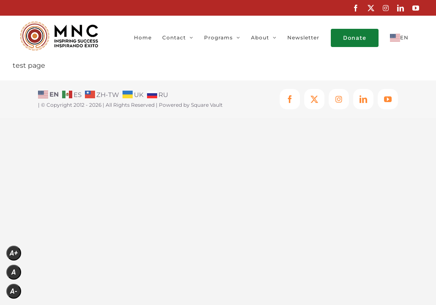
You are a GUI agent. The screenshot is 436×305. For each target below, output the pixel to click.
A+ (14, 253)
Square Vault (207, 105)
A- (13, 291)
